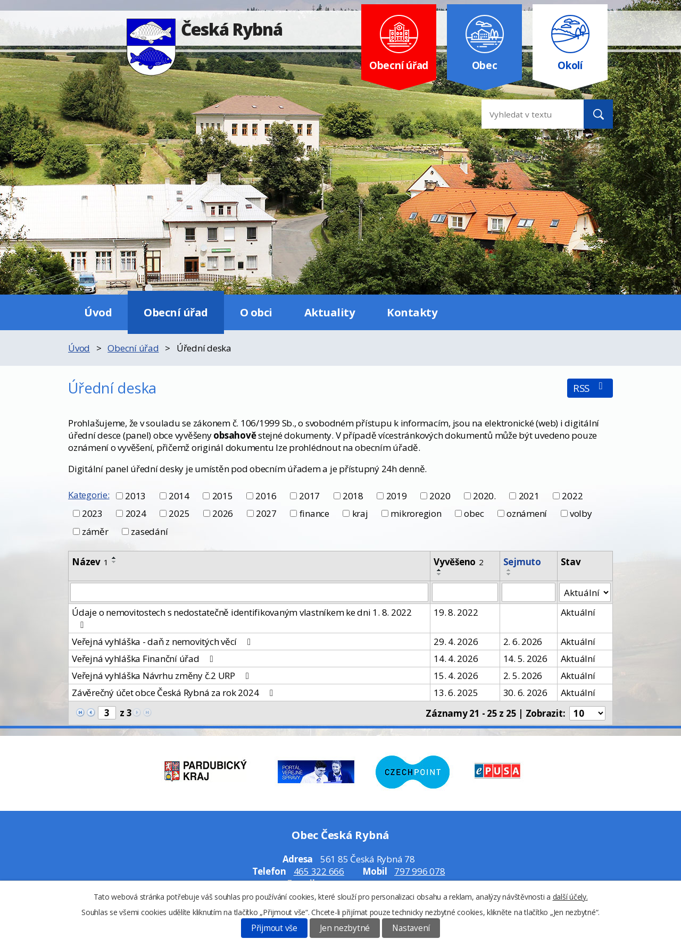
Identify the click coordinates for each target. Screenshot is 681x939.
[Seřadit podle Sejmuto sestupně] (509, 574)
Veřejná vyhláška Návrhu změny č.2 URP (162, 675)
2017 (309, 496)
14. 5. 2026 (525, 658)
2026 (222, 513)
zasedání (149, 531)
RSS (590, 388)
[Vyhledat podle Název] (249, 592)
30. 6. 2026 (525, 692)
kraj (360, 513)
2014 (179, 496)
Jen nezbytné (345, 928)
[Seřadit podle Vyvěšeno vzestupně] (439, 570)
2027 (266, 513)
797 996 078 (419, 871)
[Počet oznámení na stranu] (587, 713)
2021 (529, 496)
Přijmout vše (274, 928)
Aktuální (578, 612)
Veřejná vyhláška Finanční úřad (144, 658)
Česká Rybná (205, 29)
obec (474, 513)
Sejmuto (522, 562)
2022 (572, 496)
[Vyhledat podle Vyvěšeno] (465, 592)
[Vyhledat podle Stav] (585, 592)
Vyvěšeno (459, 562)
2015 (222, 496)
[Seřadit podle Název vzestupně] (114, 558)
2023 (92, 513)
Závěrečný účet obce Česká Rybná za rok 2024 (174, 692)
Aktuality (329, 312)
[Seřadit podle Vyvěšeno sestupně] (439, 574)
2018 (353, 496)
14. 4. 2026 (456, 658)
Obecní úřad (176, 312)
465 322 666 (319, 871)
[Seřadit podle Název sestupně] (114, 562)
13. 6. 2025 (456, 692)
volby (581, 513)
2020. (484, 496)
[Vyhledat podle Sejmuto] (528, 592)
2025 (179, 513)
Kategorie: (89, 495)
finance (314, 513)
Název (90, 562)
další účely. (570, 897)
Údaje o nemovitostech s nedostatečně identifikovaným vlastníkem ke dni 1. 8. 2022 (242, 618)
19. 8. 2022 (456, 612)
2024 (136, 513)
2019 (396, 496)
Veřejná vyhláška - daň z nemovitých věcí (163, 641)
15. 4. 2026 (456, 675)
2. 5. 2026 (523, 675)
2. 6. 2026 (523, 641)
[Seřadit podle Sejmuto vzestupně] (509, 570)
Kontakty (412, 312)
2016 (265, 496)
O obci (256, 312)
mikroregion (416, 513)
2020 (439, 496)
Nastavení (411, 928)
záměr (95, 531)
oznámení (526, 513)
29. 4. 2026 (456, 641)
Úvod (98, 312)
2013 (135, 496)
